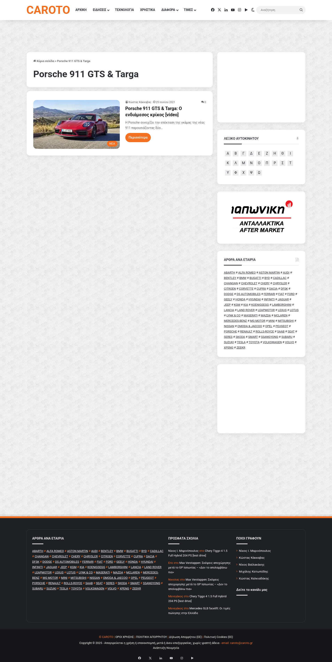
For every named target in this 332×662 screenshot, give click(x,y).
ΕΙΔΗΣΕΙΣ (99, 10)
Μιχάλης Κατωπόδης (253, 571)
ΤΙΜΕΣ (188, 10)
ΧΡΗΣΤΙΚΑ (147, 10)
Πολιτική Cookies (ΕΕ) (218, 637)
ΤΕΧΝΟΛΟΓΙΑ (124, 10)
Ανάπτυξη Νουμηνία (166, 648)
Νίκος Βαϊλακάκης (252, 564)
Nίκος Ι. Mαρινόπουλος (183, 550)
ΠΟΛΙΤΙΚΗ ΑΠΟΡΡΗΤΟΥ (151, 637)
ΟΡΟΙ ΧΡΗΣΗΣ (124, 637)
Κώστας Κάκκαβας (140, 102)
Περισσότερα (138, 137)
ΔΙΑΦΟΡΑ (168, 10)
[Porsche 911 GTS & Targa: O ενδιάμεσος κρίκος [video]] (76, 124)
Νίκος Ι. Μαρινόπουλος (255, 550)
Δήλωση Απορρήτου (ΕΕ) (185, 637)
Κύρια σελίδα (43, 61)
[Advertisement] (261, 399)
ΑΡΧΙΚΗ (81, 10)
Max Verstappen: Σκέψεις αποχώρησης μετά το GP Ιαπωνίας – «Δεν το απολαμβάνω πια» (199, 567)
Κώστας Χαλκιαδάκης (254, 578)
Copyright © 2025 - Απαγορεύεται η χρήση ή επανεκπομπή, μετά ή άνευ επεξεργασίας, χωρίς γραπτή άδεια (149, 643)
